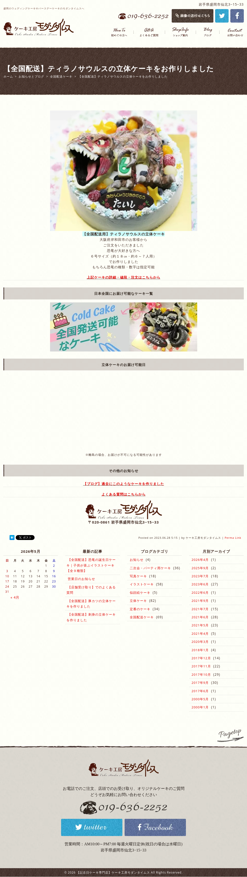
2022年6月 (200, 592)
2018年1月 (200, 650)
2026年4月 (200, 559)
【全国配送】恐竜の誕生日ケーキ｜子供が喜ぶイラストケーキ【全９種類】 (91, 565)
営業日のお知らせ (81, 579)
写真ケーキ (138, 576)
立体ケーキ (138, 600)
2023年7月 (200, 576)
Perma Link (233, 538)
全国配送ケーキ (142, 617)
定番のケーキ (140, 609)
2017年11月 (201, 666)
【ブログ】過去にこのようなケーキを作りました (123, 483)
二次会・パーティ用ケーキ (150, 568)
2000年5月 (200, 699)
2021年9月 (200, 600)
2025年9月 (200, 568)
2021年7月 (200, 609)
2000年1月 (200, 707)
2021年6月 (200, 617)
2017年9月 (200, 682)
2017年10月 (201, 674)
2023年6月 (200, 584)
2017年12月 (201, 658)
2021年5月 (200, 625)
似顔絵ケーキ (140, 592)
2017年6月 (200, 691)
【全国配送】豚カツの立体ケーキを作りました (91, 603)
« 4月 (15, 597)
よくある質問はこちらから (124, 494)
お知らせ (136, 559)
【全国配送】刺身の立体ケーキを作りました (91, 617)
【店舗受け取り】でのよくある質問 (91, 590)
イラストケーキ (142, 584)
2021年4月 (200, 633)
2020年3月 (200, 641)
